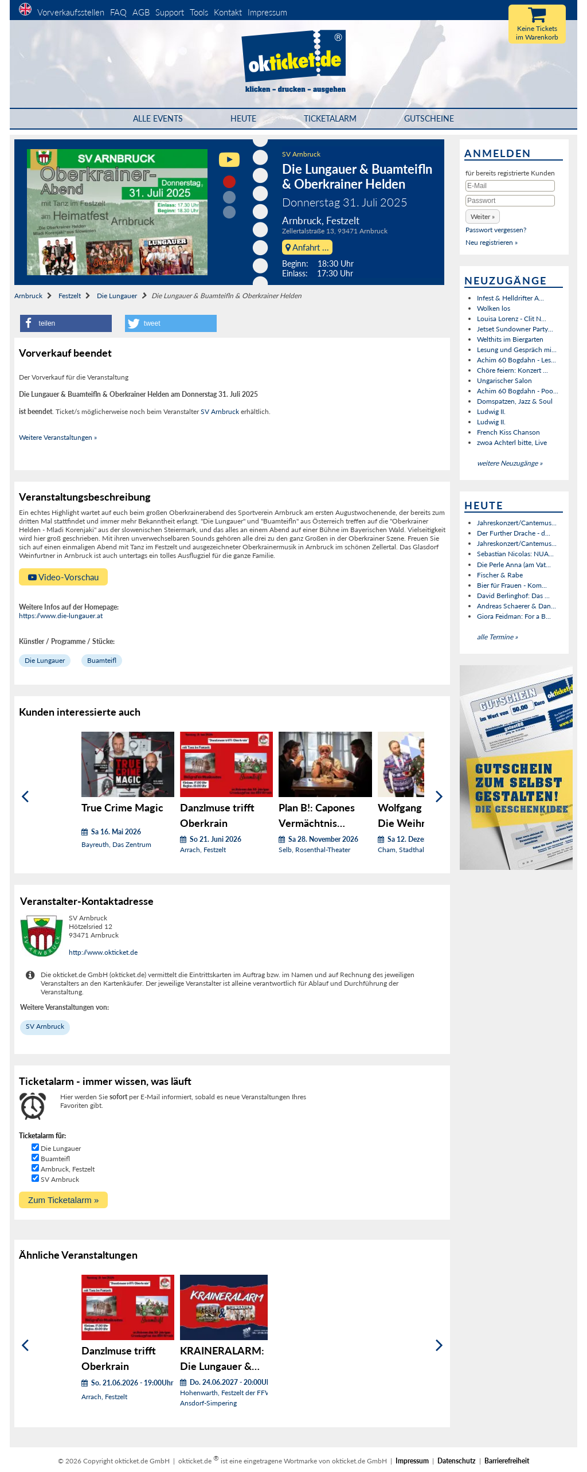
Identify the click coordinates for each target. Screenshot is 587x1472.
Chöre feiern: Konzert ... (512, 370)
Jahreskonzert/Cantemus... (517, 522)
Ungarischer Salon (504, 380)
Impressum (267, 12)
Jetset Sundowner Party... (515, 329)
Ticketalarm (330, 118)
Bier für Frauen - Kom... (512, 585)
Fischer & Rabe (500, 575)
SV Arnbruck (301, 154)
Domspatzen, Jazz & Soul (515, 401)
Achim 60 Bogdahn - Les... (516, 360)
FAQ (118, 12)
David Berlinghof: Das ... (513, 595)
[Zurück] (25, 796)
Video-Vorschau (63, 577)
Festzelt (69, 295)
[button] (66, 323)
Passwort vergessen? (495, 229)
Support (169, 12)
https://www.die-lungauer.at (61, 615)
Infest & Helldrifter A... (510, 298)
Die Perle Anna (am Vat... (514, 564)
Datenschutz (456, 1461)
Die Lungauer (117, 295)
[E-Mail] (510, 186)
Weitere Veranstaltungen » (58, 437)
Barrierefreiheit (506, 1461)
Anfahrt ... (307, 247)
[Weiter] (439, 796)
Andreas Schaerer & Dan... (516, 606)
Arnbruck (28, 295)
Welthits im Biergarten (510, 339)
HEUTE (243, 118)
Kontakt (228, 12)
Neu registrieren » (491, 242)
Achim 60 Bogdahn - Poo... (517, 390)
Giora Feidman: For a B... (514, 616)
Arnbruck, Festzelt (68, 1169)
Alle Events (158, 118)
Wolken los (493, 308)
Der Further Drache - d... (513, 533)
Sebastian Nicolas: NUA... (515, 553)
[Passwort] (510, 200)
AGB (141, 12)
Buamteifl (101, 660)
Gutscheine (429, 118)
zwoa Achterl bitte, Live (512, 442)
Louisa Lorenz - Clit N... (511, 318)
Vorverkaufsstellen (70, 12)
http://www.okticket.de (103, 952)
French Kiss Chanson (508, 432)
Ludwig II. (491, 411)
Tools (199, 12)
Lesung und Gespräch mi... (517, 349)
